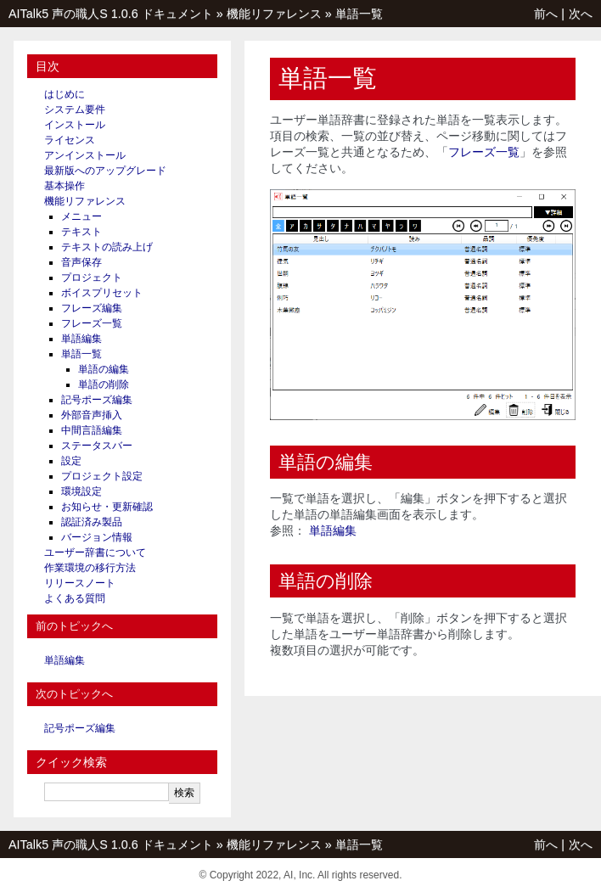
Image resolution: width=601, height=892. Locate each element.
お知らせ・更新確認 (107, 507)
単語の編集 (103, 369)
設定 (71, 461)
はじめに (64, 94)
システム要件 (74, 109)
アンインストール (85, 155)
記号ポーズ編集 (96, 400)
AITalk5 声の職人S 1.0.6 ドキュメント (110, 13)
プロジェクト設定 (102, 476)
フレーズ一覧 (91, 323)
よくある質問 (74, 598)
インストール (74, 125)
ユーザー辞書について (95, 552)
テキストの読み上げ (107, 247)
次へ (581, 13)
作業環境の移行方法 (90, 568)
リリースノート (79, 583)
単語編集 (81, 339)
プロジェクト (91, 277)
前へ (546, 13)
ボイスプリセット (102, 293)
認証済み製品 (91, 522)
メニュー (81, 216)
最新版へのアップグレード (105, 171)
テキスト (81, 232)
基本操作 (64, 186)
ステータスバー (96, 446)
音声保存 (81, 262)
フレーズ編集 (91, 308)
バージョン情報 (96, 537)
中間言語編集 (91, 430)
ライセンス (69, 140)
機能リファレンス (274, 13)
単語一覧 (359, 13)
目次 (47, 66)
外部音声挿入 (91, 415)
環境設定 (81, 491)
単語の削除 (103, 384)
